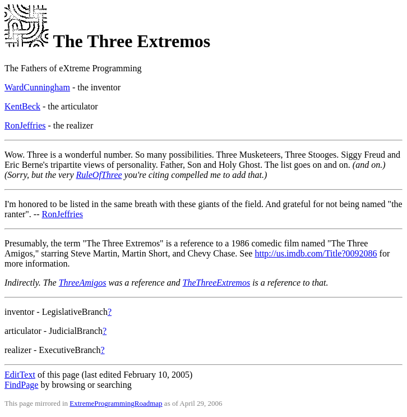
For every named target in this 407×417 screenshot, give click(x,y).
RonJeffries (24, 125)
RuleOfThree (99, 175)
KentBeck (22, 106)
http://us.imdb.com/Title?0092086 (316, 253)
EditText (19, 374)
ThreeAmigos (83, 282)
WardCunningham (37, 87)
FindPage (21, 384)
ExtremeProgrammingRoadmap (116, 403)
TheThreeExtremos (217, 282)
